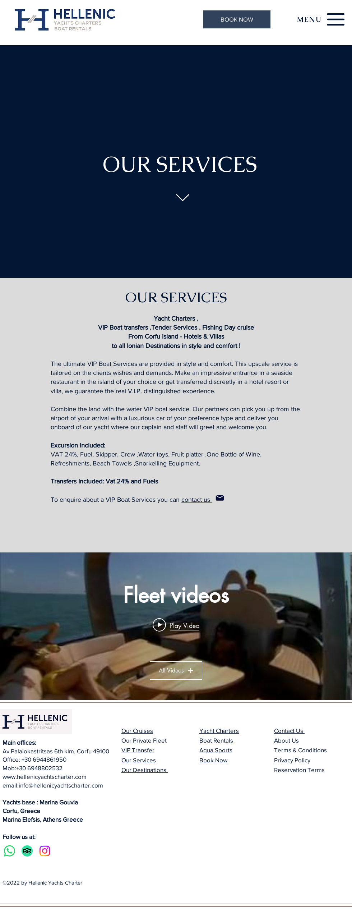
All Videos (176, 670)
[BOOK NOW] (236, 19)
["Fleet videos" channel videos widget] (176, 626)
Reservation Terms (299, 769)
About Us (286, 740)
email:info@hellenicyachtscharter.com (53, 785)
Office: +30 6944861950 (34, 759)
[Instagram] (45, 851)
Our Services (138, 760)
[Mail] (219, 497)
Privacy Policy (292, 760)
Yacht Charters (174, 318)
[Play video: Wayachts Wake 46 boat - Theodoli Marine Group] (176, 625)
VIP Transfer (137, 750)
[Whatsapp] (10, 851)
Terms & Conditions (300, 750)
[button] (309, 19)
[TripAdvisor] (27, 851)
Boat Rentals (216, 740)
